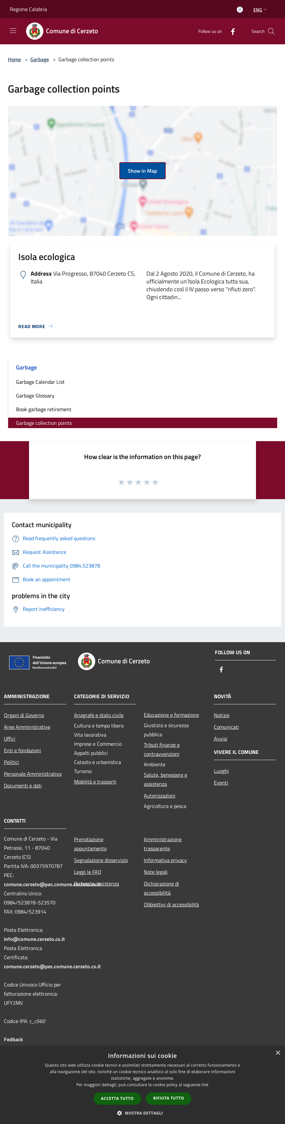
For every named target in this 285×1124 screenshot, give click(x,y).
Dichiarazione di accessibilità (161, 888)
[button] (142, 1113)
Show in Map (142, 171)
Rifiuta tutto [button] (168, 1098)
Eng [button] (260, 9)
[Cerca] (271, 31)
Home (14, 59)
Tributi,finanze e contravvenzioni (162, 749)
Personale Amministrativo (33, 774)
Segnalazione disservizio (101, 860)
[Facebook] (230, 31)
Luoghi (221, 771)
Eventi (221, 782)
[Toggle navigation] (13, 31)
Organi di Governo (24, 715)
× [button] (277, 1053)
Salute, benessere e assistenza (165, 779)
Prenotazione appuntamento (90, 843)
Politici (11, 762)
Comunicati (226, 727)
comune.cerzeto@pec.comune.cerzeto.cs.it (52, 884)
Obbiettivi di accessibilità (171, 904)
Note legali (156, 872)
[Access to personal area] (240, 10)
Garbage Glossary (35, 395)
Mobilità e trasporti (95, 781)
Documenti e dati (23, 785)
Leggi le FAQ (87, 872)
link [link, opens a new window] (205, 1085)
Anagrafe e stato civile (99, 715)
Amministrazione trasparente (163, 843)
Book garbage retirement (43, 409)
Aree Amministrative (27, 727)
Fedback (13, 1039)
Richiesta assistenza (96, 883)
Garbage (39, 59)
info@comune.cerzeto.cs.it (34, 939)
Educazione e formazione (171, 715)
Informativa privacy (165, 860)
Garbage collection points (44, 423)
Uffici (9, 738)
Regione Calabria (28, 9)
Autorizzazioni (159, 796)
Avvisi (220, 738)
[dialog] (142, 1085)
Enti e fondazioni (22, 750)
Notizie (222, 715)
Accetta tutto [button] (117, 1098)
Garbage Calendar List (40, 382)
